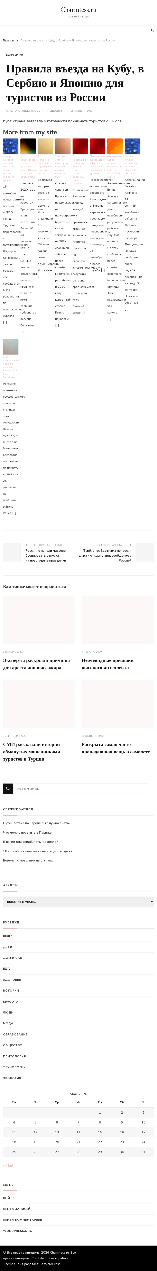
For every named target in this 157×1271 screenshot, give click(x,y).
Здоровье (12, 980)
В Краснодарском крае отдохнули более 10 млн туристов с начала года (28, 166)
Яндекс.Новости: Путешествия (41, 110)
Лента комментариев (22, 1220)
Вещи (8, 936)
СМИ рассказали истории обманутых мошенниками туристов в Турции (32, 752)
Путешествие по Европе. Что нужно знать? (36, 823)
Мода (8, 1023)
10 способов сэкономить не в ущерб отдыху (37, 851)
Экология (12, 1078)
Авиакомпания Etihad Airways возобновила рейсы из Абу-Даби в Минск (115, 166)
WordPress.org (17, 1231)
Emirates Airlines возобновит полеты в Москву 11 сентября (131, 165)
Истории (11, 991)
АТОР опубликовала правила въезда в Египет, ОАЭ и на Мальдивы (10, 367)
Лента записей (16, 1209)
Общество (12, 1045)
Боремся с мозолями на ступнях (28, 860)
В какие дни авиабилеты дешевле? (30, 842)
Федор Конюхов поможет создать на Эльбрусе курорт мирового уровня (9, 168)
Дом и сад (12, 958)
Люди (8, 1013)
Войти (9, 1198)
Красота (10, 1001)
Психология (14, 1056)
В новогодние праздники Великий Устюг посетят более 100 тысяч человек (79, 170)
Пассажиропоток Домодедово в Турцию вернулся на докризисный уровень (97, 165)
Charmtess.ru (78, 10)
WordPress (52, 1264)
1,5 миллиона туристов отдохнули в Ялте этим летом (45, 163)
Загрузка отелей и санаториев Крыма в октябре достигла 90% (61, 166)
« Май (8, 1165)
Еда (6, 969)
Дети (7, 947)
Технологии (14, 1067)
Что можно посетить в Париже (27, 832)
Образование (15, 1034)
